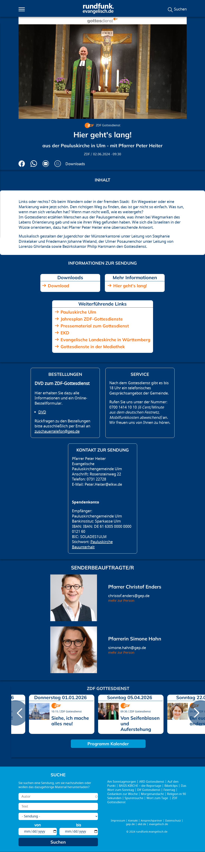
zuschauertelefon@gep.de (57, 431)
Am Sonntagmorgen (121, 781)
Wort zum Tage (158, 798)
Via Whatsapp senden (33, 163)
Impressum (118, 821)
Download (58, 285)
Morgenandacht (152, 794)
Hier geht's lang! (130, 285)
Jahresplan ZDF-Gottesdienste (92, 318)
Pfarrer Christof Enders (134, 587)
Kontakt (133, 821)
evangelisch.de (158, 824)
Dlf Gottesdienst (148, 790)
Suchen (180, 9)
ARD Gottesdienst (151, 781)
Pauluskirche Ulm (78, 312)
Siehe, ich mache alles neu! (70, 720)
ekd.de (142, 824)
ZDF (87, 154)
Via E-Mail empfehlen (45, 163)
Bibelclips (171, 786)
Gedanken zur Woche (122, 794)
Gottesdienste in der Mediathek (93, 346)
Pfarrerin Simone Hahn (134, 639)
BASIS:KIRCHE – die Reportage (140, 786)
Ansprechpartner (151, 821)
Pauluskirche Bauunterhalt (92, 544)
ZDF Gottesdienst (108, 125)
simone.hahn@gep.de (127, 648)
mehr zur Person (121, 600)
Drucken (57, 163)
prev (15, 713)
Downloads (75, 164)
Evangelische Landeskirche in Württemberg (105, 339)
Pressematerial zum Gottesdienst (95, 325)
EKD (65, 332)
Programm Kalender (108, 743)
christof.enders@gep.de (128, 596)
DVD (42, 412)
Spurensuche (134, 798)
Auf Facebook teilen (22, 163)
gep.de (130, 824)
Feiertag (169, 790)
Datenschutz (173, 821)
